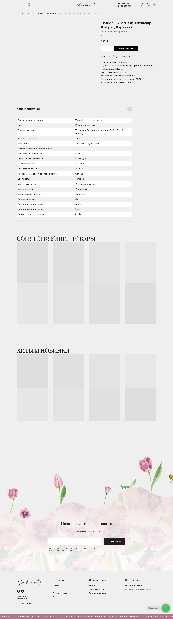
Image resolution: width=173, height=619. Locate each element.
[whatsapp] (18, 591)
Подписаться (114, 542)
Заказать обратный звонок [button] (139, 589)
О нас (55, 589)
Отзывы (56, 585)
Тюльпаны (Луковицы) (46, 14)
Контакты (56, 597)
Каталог (30, 14)
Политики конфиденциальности (60, 551)
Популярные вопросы (97, 593)
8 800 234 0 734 (125, 6)
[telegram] (22, 591)
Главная (20, 14)
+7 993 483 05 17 (22, 597)
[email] (74, 541)
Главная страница (60, 593)
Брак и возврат (95, 597)
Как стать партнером (133, 585)
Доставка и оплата (96, 589)
